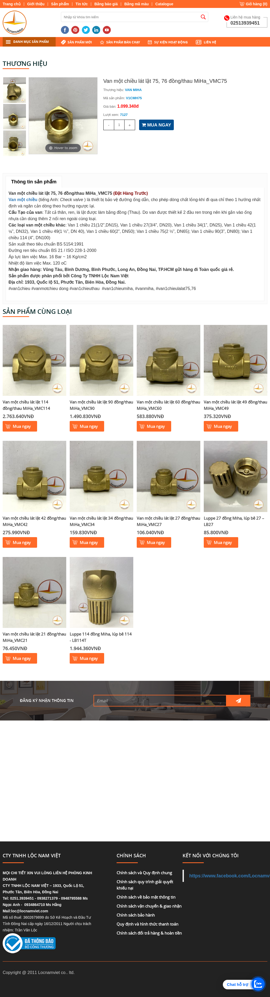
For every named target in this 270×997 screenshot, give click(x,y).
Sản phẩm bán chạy (123, 42)
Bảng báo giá (106, 4)
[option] (63, 116)
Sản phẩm (60, 4)
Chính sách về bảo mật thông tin (146, 897)
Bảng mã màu (136, 4)
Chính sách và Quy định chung (144, 872)
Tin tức (82, 4)
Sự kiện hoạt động (171, 42)
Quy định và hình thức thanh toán (147, 924)
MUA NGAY (156, 125)
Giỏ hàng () (256, 4)
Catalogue (164, 4)
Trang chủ (11, 4)
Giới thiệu (36, 4)
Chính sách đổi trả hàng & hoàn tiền (149, 933)
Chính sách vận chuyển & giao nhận (149, 906)
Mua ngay (22, 426)
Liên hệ (210, 42)
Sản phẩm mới (80, 42)
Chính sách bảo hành (136, 915)
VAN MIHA (133, 90)
